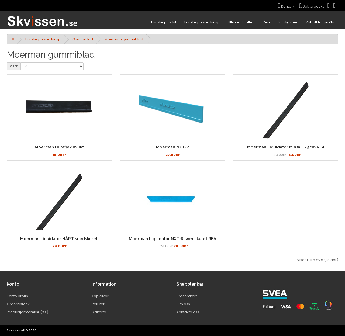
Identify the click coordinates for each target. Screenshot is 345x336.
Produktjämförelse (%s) (27, 312)
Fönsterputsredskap (202, 22)
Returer (98, 304)
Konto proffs (17, 296)
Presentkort (187, 296)
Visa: (14, 66)
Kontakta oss (188, 312)
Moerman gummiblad (124, 39)
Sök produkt (311, 6)
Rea (266, 22)
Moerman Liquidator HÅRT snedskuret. (59, 238)
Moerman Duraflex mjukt (59, 147)
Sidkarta (99, 312)
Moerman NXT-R (172, 147)
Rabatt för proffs (320, 22)
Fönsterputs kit (163, 22)
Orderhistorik (18, 304)
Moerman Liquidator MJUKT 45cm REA (286, 147)
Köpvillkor (100, 296)
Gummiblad (82, 39)
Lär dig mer (288, 22)
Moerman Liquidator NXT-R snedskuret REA (172, 238)
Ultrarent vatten (241, 22)
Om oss (183, 304)
